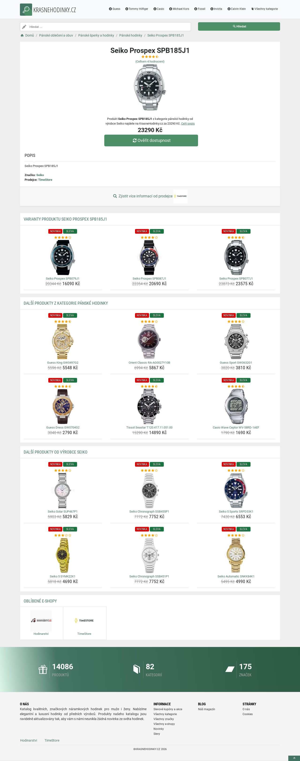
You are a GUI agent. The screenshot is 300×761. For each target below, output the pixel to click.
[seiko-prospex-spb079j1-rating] (63, 237)
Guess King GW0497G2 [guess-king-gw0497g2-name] (62, 362)
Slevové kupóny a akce (168, 709)
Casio (158, 9)
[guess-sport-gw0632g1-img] (236, 341)
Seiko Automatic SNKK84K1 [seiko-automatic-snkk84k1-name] (236, 576)
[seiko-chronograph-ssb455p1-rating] (149, 470)
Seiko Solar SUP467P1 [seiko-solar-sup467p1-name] (63, 511)
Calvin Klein (236, 9)
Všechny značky (164, 719)
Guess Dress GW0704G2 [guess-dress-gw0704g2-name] (62, 427)
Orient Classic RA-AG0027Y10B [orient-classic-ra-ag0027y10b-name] (149, 362)
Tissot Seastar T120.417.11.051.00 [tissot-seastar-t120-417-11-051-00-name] (149, 427)
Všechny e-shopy (164, 724)
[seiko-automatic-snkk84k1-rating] (236, 535)
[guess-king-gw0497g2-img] (63, 341)
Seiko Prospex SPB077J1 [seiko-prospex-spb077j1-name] (236, 278)
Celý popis (188, 123)
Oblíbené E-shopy (40, 600)
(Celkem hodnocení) (150, 61)
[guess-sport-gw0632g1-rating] (236, 321)
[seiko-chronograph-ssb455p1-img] (149, 490)
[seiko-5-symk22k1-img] (63, 555)
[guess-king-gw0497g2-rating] (63, 321)
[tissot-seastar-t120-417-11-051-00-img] (149, 406)
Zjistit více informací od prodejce (150, 196)
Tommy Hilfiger (136, 9)
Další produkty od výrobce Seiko (55, 452)
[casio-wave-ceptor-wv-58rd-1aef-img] (236, 406)
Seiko (40, 175)
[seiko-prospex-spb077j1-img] (236, 257)
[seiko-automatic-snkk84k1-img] (236, 555)
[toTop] (294, 758)
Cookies (248, 714)
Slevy (157, 733)
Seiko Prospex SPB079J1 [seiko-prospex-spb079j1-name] (62, 278)
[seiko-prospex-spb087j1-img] (149, 257)
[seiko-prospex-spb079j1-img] (63, 257)
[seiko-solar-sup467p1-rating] (63, 470)
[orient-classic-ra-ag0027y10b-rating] (149, 321)
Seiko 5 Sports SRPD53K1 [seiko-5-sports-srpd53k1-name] (236, 511)
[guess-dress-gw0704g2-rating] (63, 386)
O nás (246, 709)
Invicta (216, 9)
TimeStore (45, 179)
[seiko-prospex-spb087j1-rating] (149, 237)
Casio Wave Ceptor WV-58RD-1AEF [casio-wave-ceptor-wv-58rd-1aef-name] (236, 427)
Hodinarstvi (28, 740)
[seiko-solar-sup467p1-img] (63, 490)
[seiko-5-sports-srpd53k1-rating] (236, 470)
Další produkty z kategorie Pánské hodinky (66, 303)
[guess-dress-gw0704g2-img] (63, 406)
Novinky (159, 729)
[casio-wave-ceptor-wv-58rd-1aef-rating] (236, 386)
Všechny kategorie (264, 9)
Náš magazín (206, 709)
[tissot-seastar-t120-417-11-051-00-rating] (149, 386)
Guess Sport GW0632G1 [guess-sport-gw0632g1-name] (236, 362)
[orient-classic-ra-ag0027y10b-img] (149, 341)
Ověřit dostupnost (151, 140)
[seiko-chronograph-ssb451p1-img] (149, 555)
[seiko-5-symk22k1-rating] (63, 535)
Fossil (199, 9)
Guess (114, 9)
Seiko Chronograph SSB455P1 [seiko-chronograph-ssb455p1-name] (149, 511)
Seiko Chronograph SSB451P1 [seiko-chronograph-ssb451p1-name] (149, 576)
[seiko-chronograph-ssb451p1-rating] (149, 535)
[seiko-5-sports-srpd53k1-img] (236, 490)
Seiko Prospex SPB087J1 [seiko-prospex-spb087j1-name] (149, 278)
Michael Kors (179, 9)
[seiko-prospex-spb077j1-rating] (236, 237)
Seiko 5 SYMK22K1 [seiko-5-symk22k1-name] (62, 576)
